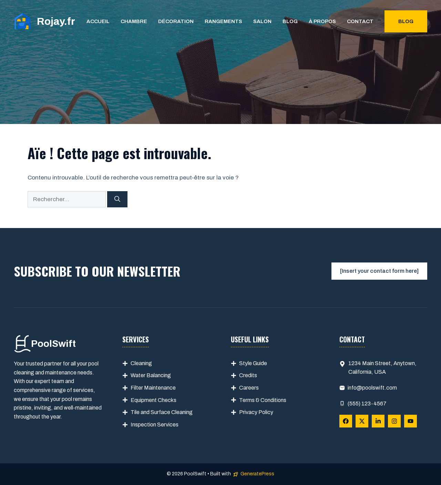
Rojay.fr (56, 21)
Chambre (134, 21)
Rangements (223, 21)
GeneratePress (257, 473)
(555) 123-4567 (367, 403)
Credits (248, 375)
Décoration (176, 21)
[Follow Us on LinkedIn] (378, 421)
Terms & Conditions (262, 400)
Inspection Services (154, 424)
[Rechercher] (117, 199)
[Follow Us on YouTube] (410, 421)
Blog (290, 21)
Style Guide (253, 363)
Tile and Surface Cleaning (162, 412)
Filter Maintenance (153, 388)
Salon (262, 21)
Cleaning (141, 363)
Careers (249, 388)
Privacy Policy (256, 412)
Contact (360, 21)
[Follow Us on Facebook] (345, 421)
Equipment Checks (153, 400)
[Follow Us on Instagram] (394, 421)
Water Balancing (151, 375)
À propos (322, 21)
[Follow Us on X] (362, 421)
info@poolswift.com (372, 388)
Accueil (98, 21)
